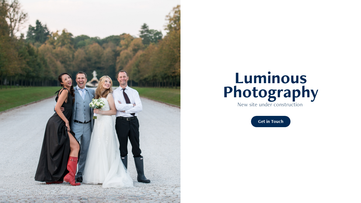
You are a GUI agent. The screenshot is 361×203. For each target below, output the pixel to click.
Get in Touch (270, 121)
